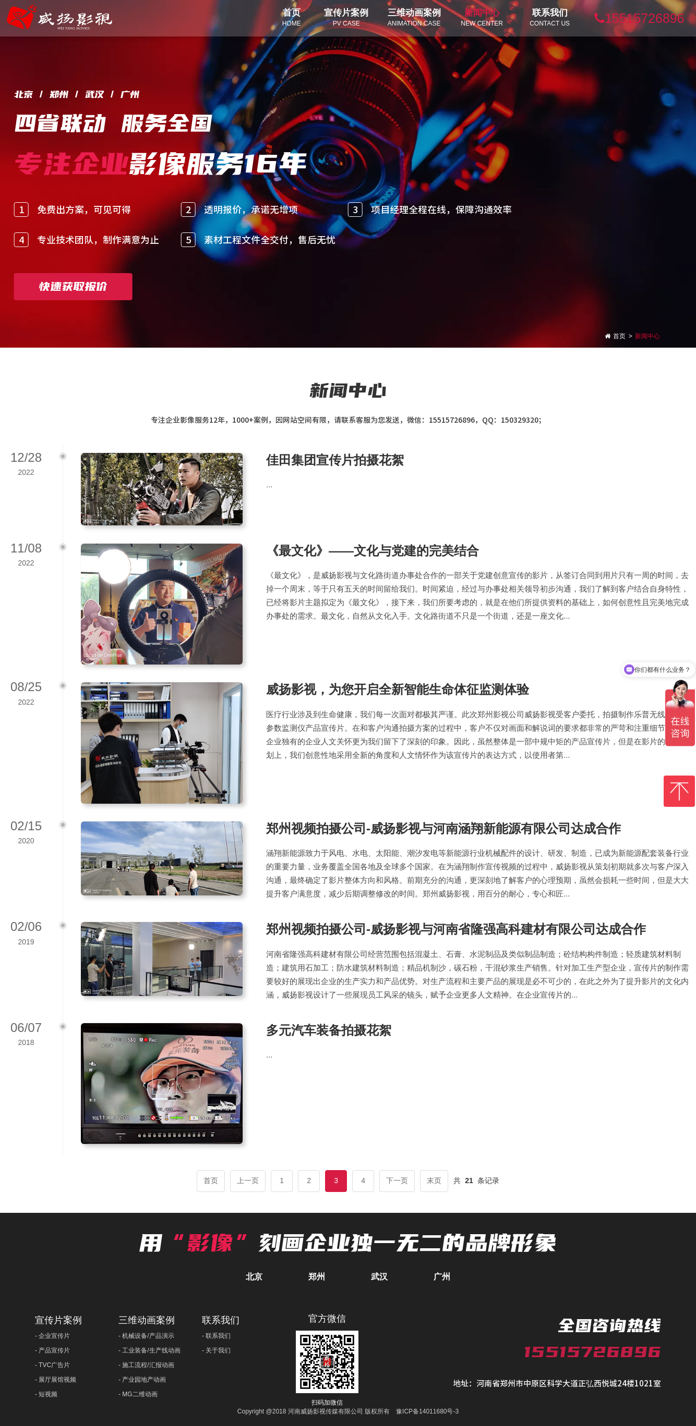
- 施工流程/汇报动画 (146, 1365)
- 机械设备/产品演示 (146, 1335)
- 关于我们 (216, 1350)
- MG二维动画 (138, 1394)
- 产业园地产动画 (142, 1379)
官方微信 (327, 1318)
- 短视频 (46, 1394)
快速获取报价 (73, 286)
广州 (442, 1276)
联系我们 (220, 1320)
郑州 (316, 1276)
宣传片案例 (58, 1320)
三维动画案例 (146, 1320)
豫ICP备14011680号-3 (427, 1411)
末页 (434, 1180)
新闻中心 (647, 336)
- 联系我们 (216, 1335)
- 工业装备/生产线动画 (149, 1350)
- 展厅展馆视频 (55, 1379)
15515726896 (639, 18)
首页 (619, 336)
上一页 (248, 1180)
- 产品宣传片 (52, 1350)
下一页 (397, 1180)
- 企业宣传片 (52, 1335)
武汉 (379, 1276)
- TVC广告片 (52, 1365)
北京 (254, 1276)
